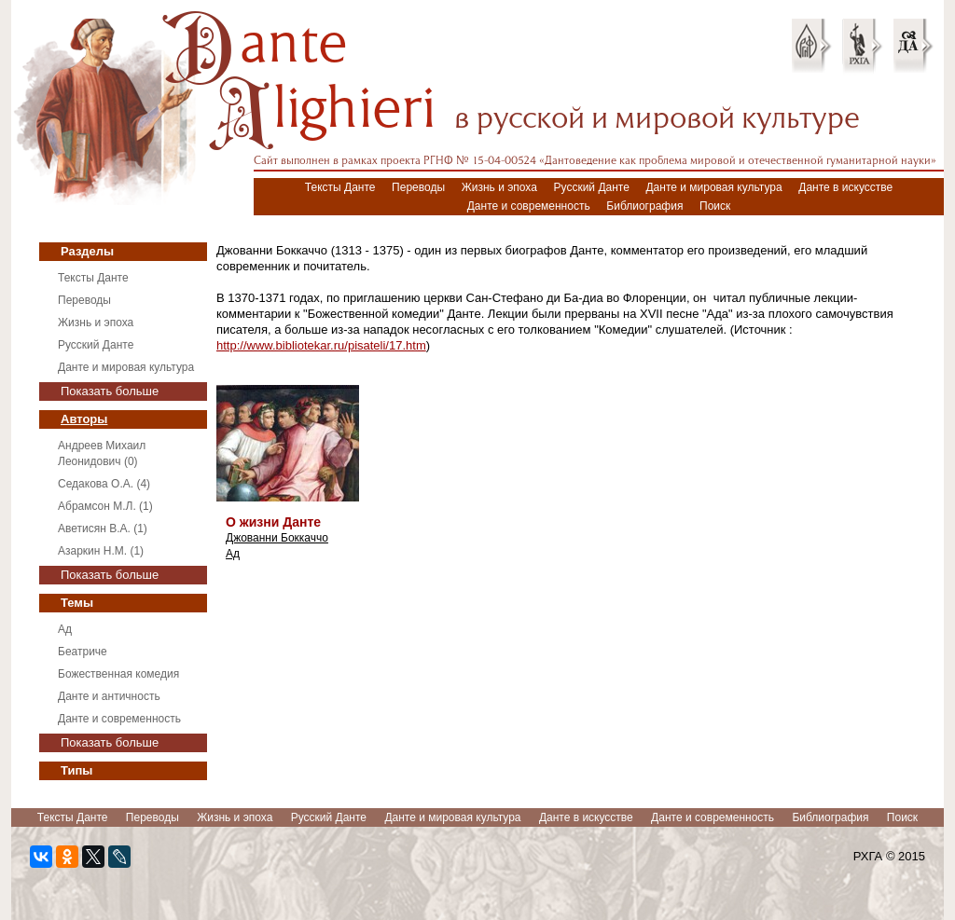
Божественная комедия (118, 673)
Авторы (84, 419)
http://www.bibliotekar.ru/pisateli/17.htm (321, 345)
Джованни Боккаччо (277, 537)
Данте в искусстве (845, 187)
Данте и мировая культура (713, 187)
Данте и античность (109, 696)
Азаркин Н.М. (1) (101, 550)
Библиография (644, 206)
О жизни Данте (273, 522)
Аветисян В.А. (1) (102, 528)
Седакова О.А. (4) (104, 483)
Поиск (714, 206)
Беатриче (82, 651)
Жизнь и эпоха (499, 187)
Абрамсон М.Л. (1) (105, 506)
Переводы (418, 187)
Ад (65, 629)
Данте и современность (528, 206)
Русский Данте (592, 187)
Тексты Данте (340, 187)
